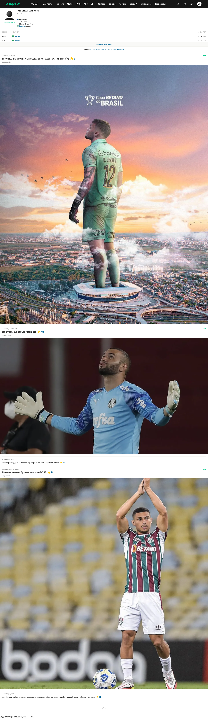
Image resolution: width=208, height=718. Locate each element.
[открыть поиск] (178, 4)
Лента (86, 49)
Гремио (22, 26)
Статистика (95, 49)
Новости (105, 49)
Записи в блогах (117, 49)
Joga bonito (6, 62)
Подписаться (9, 23)
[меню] (25, 3)
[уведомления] (185, 4)
